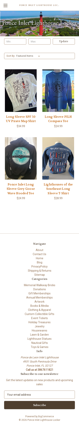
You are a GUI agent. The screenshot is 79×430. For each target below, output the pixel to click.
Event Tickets (39, 318)
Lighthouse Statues (39, 338)
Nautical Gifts (39, 342)
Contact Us (39, 254)
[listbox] (29, 56)
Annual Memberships (39, 297)
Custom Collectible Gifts (39, 314)
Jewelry (39, 326)
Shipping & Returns (39, 270)
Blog (39, 262)
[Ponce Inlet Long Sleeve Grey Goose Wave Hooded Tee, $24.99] (21, 158)
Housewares (39, 330)
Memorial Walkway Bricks (39, 285)
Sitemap (39, 274)
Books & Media (39, 305)
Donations (39, 289)
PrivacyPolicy (39, 266)
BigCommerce (46, 416)
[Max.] (39, 41)
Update (63, 41)
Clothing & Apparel (39, 309)
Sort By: (10, 55)
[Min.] (15, 41)
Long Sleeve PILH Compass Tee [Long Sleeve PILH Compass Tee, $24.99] (58, 119)
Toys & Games (39, 347)
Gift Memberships (39, 293)
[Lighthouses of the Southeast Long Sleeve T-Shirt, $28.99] (58, 158)
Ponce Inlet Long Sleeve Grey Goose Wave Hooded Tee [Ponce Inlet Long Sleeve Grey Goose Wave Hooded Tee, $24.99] (21, 189)
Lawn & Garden (39, 334)
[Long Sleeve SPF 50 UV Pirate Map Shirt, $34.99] (21, 90)
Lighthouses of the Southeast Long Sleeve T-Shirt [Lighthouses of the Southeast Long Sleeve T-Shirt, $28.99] (58, 189)
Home (39, 258)
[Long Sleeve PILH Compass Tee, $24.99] (58, 90)
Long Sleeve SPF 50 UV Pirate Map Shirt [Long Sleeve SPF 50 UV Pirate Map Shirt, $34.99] (21, 119)
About (39, 250)
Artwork (39, 301)
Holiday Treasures (39, 322)
